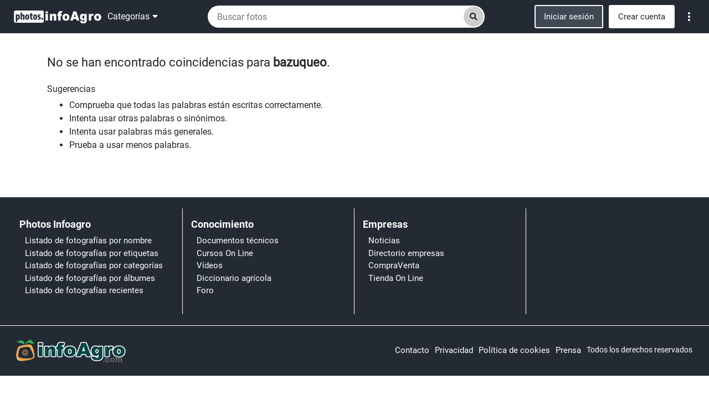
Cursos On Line (225, 253)
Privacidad (454, 350)
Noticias (384, 240)
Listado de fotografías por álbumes (90, 278)
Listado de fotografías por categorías (94, 265)
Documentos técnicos (238, 240)
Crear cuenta (641, 17)
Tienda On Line (395, 278)
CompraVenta (393, 265)
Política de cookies (514, 350)
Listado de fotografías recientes (84, 290)
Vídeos (210, 265)
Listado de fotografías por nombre (88, 240)
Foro (205, 290)
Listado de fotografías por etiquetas (91, 253)
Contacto (412, 350)
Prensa (568, 350)
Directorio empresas (406, 253)
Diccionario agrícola (234, 278)
